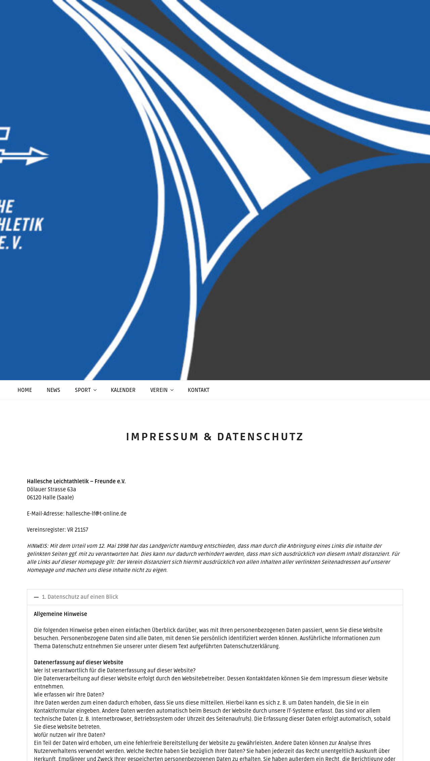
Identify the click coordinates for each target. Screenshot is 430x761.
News (53, 390)
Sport (86, 390)
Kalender (123, 390)
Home (24, 390)
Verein (162, 390)
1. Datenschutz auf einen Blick (80, 597)
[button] (215, 597)
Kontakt (199, 390)
